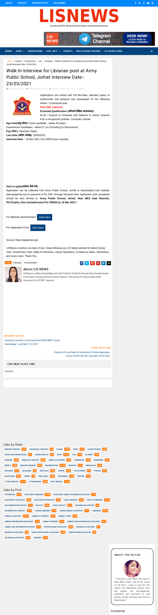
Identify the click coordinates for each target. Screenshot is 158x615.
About (9, 3)
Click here (44, 218)
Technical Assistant (14, 541)
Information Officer (14, 509)
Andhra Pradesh (12, 442)
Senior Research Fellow (80, 536)
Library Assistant (64, 514)
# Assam (17, 264)
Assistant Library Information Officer (71, 493)
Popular (144, 247)
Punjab (43, 469)
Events (68, 51)
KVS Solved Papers (88, 51)
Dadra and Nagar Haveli (38, 448)
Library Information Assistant (67, 520)
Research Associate (14, 536)
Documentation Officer (42, 504)
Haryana (25, 453)
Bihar (75, 442)
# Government (30, 264)
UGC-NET (51, 51)
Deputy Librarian (12, 504)
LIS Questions (113, 51)
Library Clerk (37, 520)
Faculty (65, 504)
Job (40, 61)
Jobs (19, 51)
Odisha (8, 469)
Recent (121, 247)
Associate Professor (44, 498)
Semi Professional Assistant (45, 536)
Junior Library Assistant (16, 514)
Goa (96, 448)
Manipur (8, 464)
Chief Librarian (70, 498)
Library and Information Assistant (45, 525)
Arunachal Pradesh (38, 442)
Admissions (35, 51)
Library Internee (12, 525)
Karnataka (29, 458)
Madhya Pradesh (66, 458)
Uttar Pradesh (67, 475)
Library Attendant (13, 520)
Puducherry (26, 469)
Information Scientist (42, 509)
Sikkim (79, 469)
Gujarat (8, 453)
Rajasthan (62, 469)
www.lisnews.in (89, 605)
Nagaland (63, 464)
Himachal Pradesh (47, 453)
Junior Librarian (69, 509)
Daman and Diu (64, 448)
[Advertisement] (55, 163)
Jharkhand (10, 458)
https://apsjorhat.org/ (27, 241)
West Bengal (10, 480)
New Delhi (80, 464)
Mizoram (45, 464)
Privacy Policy (40, 3)
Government (30, 61)
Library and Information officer (20, 531)
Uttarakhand (91, 475)
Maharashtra (90, 458)
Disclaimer (59, 3)
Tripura (47, 475)
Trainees (37, 541)
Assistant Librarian (34, 493)
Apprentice (10, 493)
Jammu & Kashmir (73, 453)
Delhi (81, 448)
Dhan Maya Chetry (23, 605)
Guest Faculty (85, 504)
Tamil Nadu (10, 475)
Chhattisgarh (11, 448)
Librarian (48, 61)
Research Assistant (85, 531)
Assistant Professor (15, 498)
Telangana (29, 475)
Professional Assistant (55, 531)
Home (8, 51)
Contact (22, 3)
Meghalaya (27, 464)
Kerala (46, 458)
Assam (18, 61)
